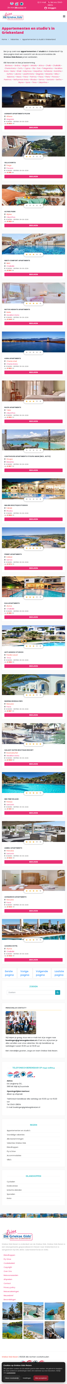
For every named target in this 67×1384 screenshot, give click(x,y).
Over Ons (8, 1271)
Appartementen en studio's (18, 1130)
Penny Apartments (13, 554)
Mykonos (11, 77)
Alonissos (9, 65)
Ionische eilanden (14, 1190)
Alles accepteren (41, 1378)
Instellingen (27, 1378)
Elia (33, 68)
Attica (41, 65)
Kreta (9, 1198)
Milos (57, 74)
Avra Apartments (12, 358)
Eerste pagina (9, 973)
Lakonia (18, 74)
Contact (7, 1283)
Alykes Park (9, 211)
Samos (42, 79)
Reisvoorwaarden (11, 1275)
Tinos (34, 82)
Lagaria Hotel (11, 946)
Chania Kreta (10, 68)
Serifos (59, 79)
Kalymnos (27, 71)
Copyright (8, 1267)
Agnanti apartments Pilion (17, 113)
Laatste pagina (59, 973)
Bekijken (33, 127)
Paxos (41, 77)
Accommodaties (14, 1155)
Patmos (33, 77)
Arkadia (34, 65)
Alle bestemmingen (15, 1139)
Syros (28, 82)
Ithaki (19, 71)
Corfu (20, 68)
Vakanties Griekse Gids (16, 1143)
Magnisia (39, 74)
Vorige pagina (24, 973)
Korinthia (58, 71)
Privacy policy (9, 1287)
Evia (38, 68)
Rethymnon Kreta (21, 79)
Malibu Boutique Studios (16, 505)
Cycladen (11, 1181)
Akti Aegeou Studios (13, 652)
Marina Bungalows (13, 701)
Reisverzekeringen (11, 1291)
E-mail (43, 2)
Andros (17, 65)
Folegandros (47, 68)
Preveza (55, 77)
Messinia (49, 74)
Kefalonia (48, 71)
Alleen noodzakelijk (12, 1378)
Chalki (48, 65)
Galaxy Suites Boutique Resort (18, 750)
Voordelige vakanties (16, 1134)
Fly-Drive (7, 1259)
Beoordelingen (10, 1299)
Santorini (50, 79)
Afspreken (8, 1279)
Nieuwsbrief (8, 1295)
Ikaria (12, 71)
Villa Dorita (10, 162)
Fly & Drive (11, 1151)
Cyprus (28, 68)
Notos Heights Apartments (17, 309)
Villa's (9, 1159)
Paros (25, 77)
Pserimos (8, 79)
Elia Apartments (12, 603)
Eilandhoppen (12, 1147)
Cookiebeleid (9, 1263)
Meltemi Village (11, 799)
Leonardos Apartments (15, 897)
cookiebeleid (11, 1373)
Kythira (10, 74)
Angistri (25, 65)
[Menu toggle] (64, 16)
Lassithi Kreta (28, 74)
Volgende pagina (42, 973)
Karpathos (38, 71)
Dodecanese (12, 1186)
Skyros (21, 82)
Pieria (47, 77)
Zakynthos (43, 82)
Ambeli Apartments (13, 848)
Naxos (18, 77)
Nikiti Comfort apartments (17, 260)
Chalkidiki (57, 65)
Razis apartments (12, 407)
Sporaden (11, 1194)
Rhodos (34, 79)
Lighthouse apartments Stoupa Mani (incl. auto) (27, 456)
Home (4, 39)
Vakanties (14, 39)
